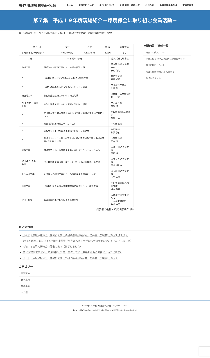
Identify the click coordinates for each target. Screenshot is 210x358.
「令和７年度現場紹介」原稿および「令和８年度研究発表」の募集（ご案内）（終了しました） (75, 235)
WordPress (88, 310)
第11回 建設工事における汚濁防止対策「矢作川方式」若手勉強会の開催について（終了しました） (78, 240)
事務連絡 (25, 273)
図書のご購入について (156, 52)
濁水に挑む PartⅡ (155, 65)
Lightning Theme (104, 310)
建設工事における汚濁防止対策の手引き (165, 59)
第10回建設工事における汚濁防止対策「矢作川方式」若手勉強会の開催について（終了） (72, 252)
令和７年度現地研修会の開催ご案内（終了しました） (52, 246)
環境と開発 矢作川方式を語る (160, 71)
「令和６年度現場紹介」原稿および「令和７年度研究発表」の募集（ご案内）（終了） (70, 257)
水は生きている (153, 78)
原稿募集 (25, 286)
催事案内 (25, 279)
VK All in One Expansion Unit (125, 310)
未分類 (24, 292)
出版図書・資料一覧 (156, 45)
